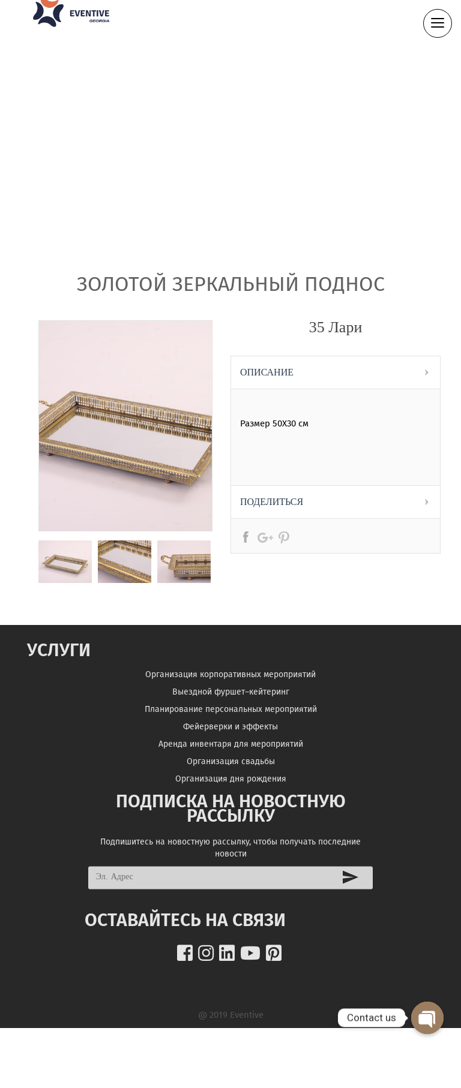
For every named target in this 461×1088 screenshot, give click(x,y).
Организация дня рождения (230, 788)
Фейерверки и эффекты (230, 736)
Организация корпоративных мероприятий (230, 684)
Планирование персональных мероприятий (231, 719)
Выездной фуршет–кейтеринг (230, 701)
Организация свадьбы (231, 771)
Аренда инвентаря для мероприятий (230, 754)
